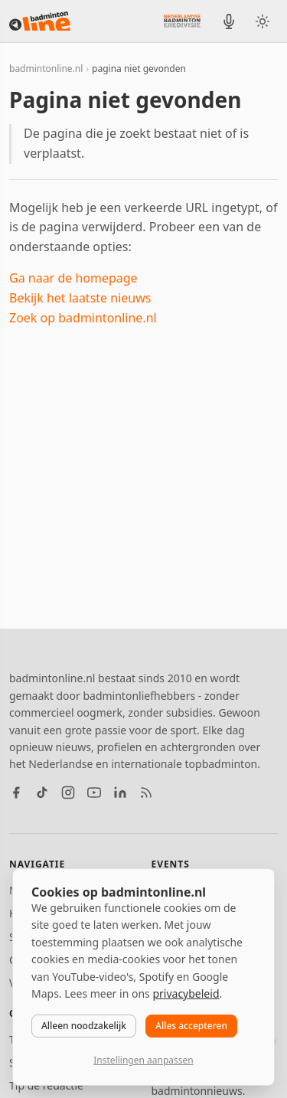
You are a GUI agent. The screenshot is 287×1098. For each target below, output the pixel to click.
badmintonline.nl (46, 68)
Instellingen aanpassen (143, 1060)
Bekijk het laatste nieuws (80, 297)
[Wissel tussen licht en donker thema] (262, 21)
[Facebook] (16, 792)
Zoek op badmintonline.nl (83, 317)
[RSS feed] (146, 792)
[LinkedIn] (120, 792)
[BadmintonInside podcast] (229, 21)
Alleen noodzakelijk (83, 1025)
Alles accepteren (191, 1025)
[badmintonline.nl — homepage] (39, 21)
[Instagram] (68, 792)
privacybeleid (185, 993)
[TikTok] (42, 792)
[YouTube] (94, 792)
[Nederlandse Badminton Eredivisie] (182, 20)
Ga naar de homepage (73, 278)
